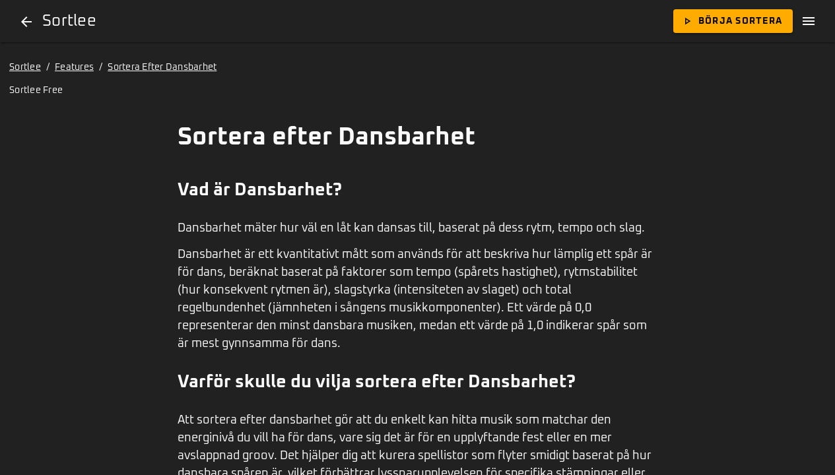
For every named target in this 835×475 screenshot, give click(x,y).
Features (74, 67)
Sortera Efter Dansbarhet (162, 67)
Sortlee (25, 67)
